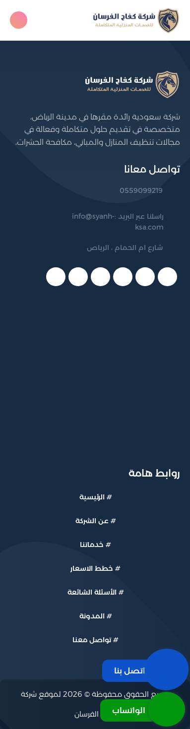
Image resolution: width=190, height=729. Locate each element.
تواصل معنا (91, 639)
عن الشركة (92, 520)
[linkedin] (100, 276)
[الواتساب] (142, 709)
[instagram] (55, 276)
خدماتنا (92, 544)
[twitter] (145, 276)
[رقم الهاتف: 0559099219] (115, 191)
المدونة (92, 615)
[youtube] (122, 276)
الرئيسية (92, 496)
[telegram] (78, 276)
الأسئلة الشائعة (92, 592)
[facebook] (167, 276)
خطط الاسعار (91, 568)
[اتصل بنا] (143, 669)
